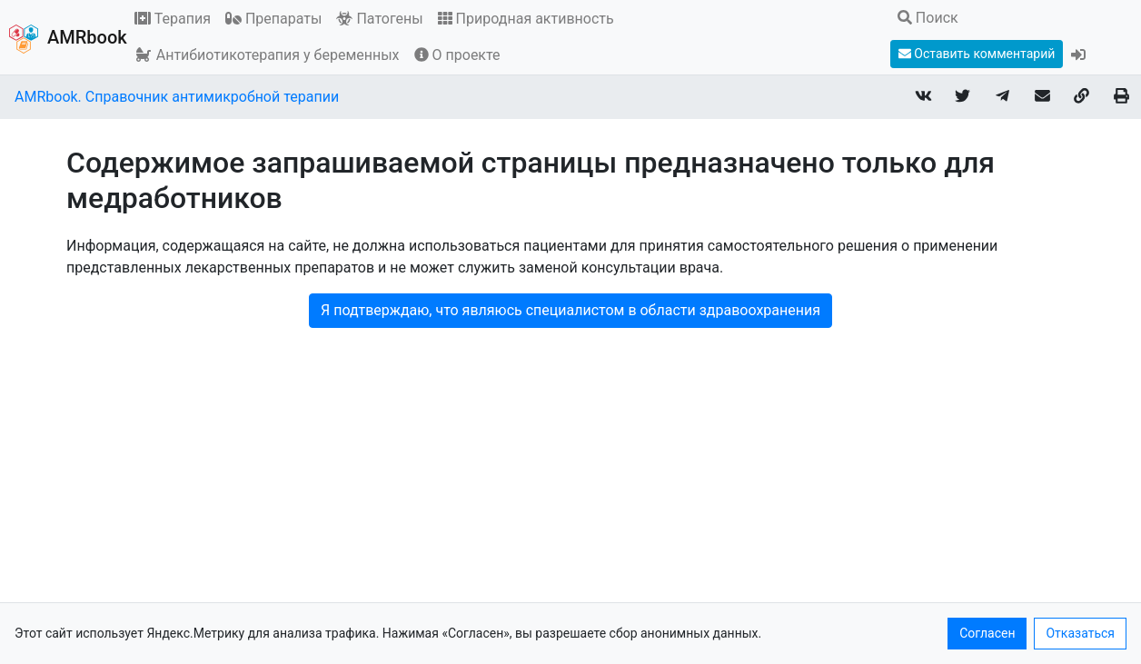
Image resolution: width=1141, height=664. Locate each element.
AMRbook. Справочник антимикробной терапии (177, 96)
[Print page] (1121, 98)
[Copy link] (1082, 98)
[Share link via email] (1042, 98)
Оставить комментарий (977, 53)
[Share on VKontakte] (923, 98)
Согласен (987, 633)
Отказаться (1080, 633)
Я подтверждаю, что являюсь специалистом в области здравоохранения (570, 310)
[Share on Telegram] (1002, 98)
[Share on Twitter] (963, 98)
